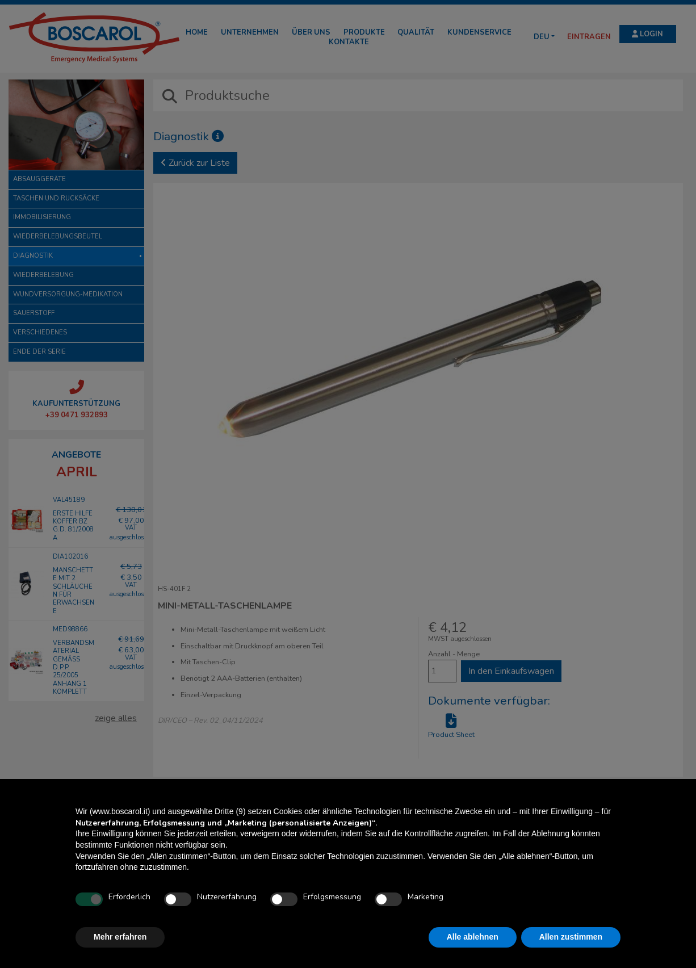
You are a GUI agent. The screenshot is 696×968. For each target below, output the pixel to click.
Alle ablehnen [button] (472, 936)
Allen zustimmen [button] (570, 936)
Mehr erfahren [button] (120, 936)
